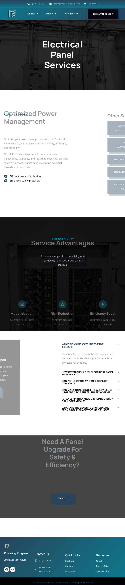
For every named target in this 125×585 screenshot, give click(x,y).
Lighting (69, 566)
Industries (70, 571)
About (99, 561)
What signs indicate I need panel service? (83, 345)
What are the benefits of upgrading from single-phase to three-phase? (85, 409)
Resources (71, 13)
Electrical (69, 561)
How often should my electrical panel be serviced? (87, 373)
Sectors (51, 13)
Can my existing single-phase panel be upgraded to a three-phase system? (87, 391)
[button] (90, 345)
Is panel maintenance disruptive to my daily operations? (87, 400)
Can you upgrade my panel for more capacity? (85, 382)
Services (33, 13)
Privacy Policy (102, 571)
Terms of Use (102, 566)
